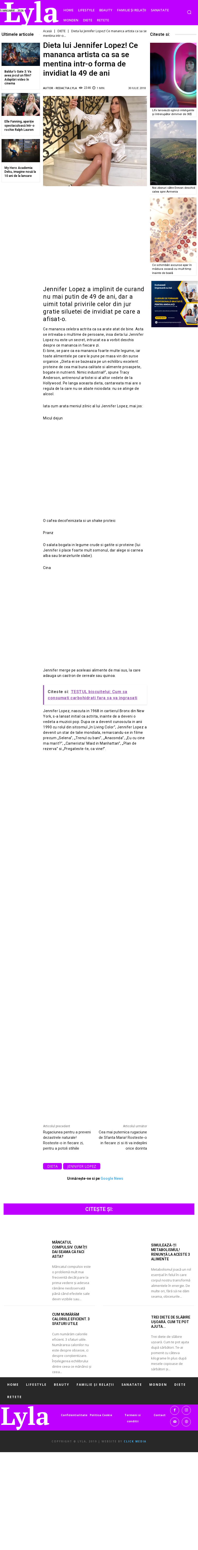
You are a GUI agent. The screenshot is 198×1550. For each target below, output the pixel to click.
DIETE (61, 31)
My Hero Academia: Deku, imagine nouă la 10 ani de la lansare (20, 172)
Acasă (47, 31)
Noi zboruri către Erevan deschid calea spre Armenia (171, 188)
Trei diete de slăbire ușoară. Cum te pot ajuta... (170, 1322)
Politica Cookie (101, 1415)
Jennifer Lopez (81, 1166)
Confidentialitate (74, 1415)
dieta (52, 1166)
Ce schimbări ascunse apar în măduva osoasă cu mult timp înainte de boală (172, 267)
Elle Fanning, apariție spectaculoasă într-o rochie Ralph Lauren (19, 125)
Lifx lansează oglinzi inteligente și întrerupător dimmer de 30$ (173, 111)
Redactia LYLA (66, 88)
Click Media (135, 1441)
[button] (189, 12)
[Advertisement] (95, 236)
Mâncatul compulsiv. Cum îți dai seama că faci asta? (69, 1249)
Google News (112, 1178)
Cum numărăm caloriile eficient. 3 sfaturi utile (71, 1319)
